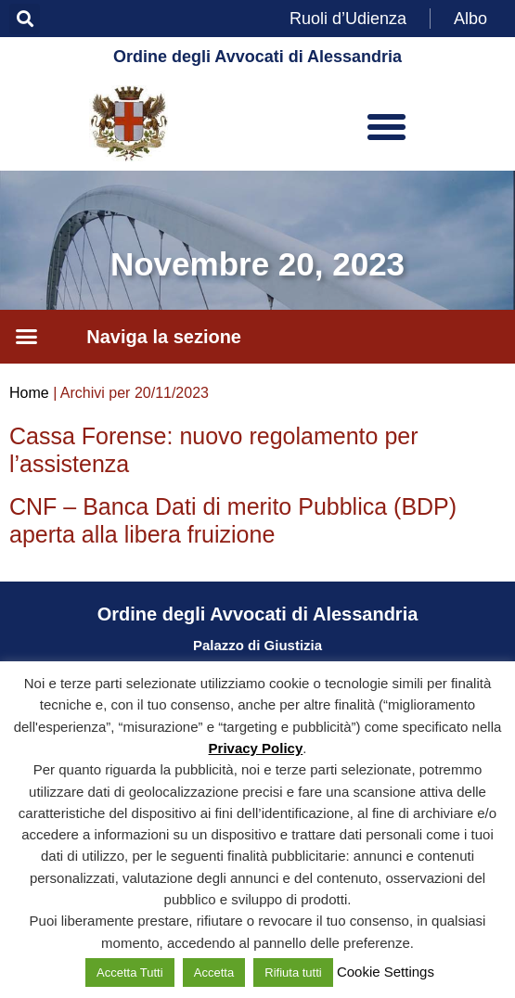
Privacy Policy (256, 748)
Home (29, 393)
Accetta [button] (214, 972)
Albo (470, 18)
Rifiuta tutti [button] (292, 972)
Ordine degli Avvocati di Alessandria (257, 56)
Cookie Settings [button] (385, 971)
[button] (24, 19)
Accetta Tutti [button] (130, 972)
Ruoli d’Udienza (348, 18)
